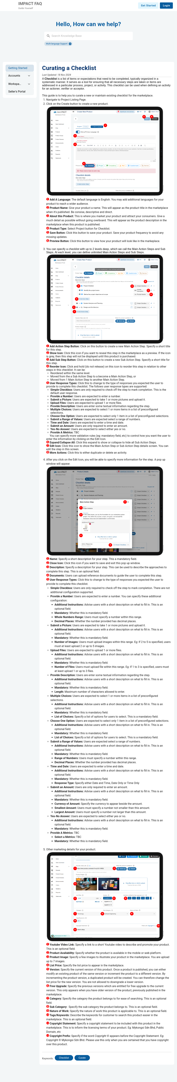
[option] (20, 68)
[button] (48, 36)
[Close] (70, 43)
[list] (20, 80)
